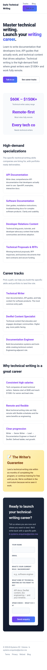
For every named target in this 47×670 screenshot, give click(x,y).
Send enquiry (23, 619)
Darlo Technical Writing (10, 6)
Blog (34, 4)
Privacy (15, 654)
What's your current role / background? (21, 568)
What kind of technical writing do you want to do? (23, 582)
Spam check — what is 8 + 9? (23, 604)
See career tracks (29, 80)
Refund (22, 654)
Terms (7, 654)
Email (14, 556)
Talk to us (30, 8)
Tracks (25, 4)
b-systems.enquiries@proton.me (23, 534)
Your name (17, 545)
